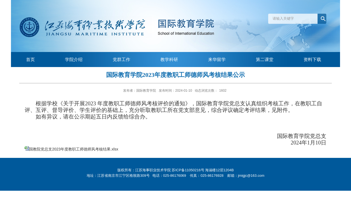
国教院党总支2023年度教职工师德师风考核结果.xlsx (73, 149)
